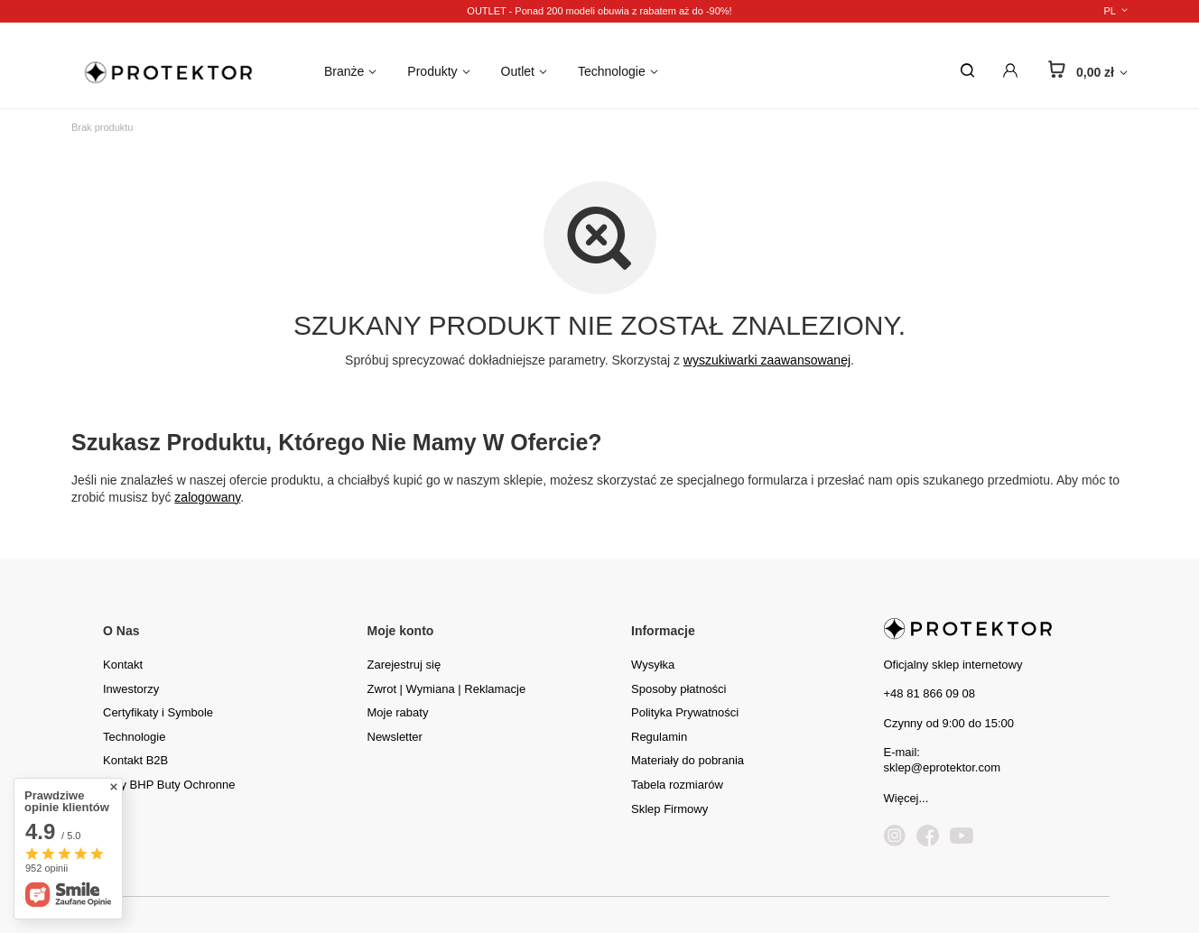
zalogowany (207, 497)
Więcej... (906, 798)
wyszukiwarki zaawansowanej (766, 360)
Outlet (517, 71)
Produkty (432, 71)
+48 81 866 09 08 (930, 693)
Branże (344, 71)
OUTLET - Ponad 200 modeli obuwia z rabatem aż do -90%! (599, 10)
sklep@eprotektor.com (942, 767)
